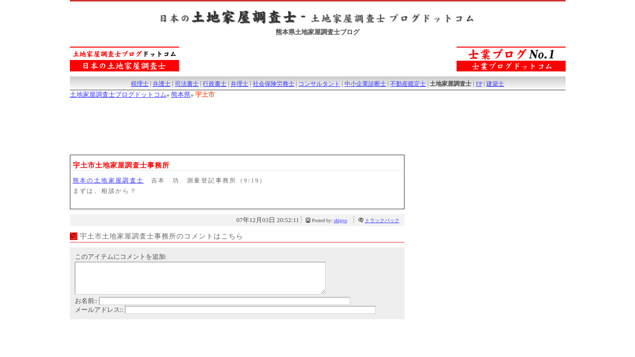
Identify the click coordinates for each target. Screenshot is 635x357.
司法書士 (187, 83)
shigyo (340, 220)
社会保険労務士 (273, 83)
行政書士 (215, 83)
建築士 (495, 83)
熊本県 (180, 94)
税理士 (140, 83)
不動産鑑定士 (408, 83)
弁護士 (162, 83)
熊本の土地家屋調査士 (108, 180)
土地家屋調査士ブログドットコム (118, 94)
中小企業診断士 (365, 83)
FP (479, 83)
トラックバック (382, 220)
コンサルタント (319, 83)
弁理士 (239, 83)
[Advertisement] (250, 125)
